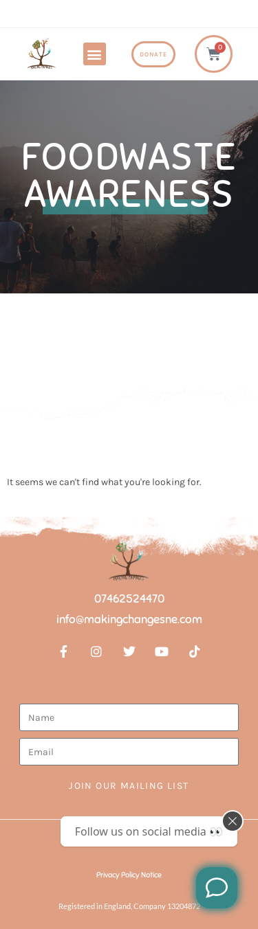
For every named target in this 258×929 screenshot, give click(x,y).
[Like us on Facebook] (216, 887)
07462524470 (129, 599)
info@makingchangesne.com (129, 619)
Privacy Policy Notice (129, 875)
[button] (94, 54)
